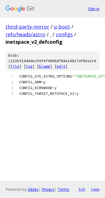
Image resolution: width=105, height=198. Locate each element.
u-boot (62, 26)
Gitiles (33, 189)
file (14, 66)
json (95, 189)
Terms (63, 189)
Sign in (94, 8)
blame (44, 66)
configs (64, 34)
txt (82, 189)
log (29, 66)
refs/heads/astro (25, 34)
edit (61, 66)
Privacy (48, 189)
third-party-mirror (27, 26)
